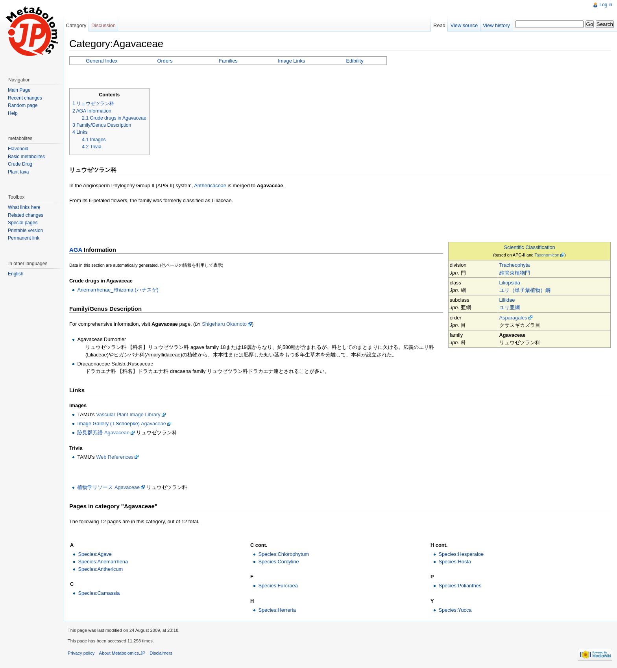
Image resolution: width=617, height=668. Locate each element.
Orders (165, 61)
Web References (114, 457)
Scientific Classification (529, 247)
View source (464, 25)
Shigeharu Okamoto (224, 324)
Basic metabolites (26, 156)
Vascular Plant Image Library (128, 414)
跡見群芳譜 (90, 432)
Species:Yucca (454, 610)
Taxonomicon (547, 255)
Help (13, 113)
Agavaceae (153, 423)
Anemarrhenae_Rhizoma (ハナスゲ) (117, 290)
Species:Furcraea (277, 586)
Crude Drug (20, 164)
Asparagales (513, 318)
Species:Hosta (454, 562)
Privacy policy (81, 653)
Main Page (19, 90)
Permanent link (23, 238)
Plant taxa (18, 172)
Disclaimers (161, 653)
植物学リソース (95, 487)
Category (76, 25)
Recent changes (25, 98)
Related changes (25, 215)
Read (439, 25)
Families (228, 61)
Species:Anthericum (100, 569)
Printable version (25, 230)
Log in (605, 4)
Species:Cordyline (278, 562)
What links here (24, 207)
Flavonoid (18, 148)
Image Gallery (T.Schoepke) (108, 423)
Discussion (103, 25)
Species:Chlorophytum (283, 554)
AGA (75, 249)
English (15, 274)
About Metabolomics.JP (122, 653)
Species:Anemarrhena (103, 562)
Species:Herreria (277, 610)
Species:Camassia (99, 593)
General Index (101, 61)
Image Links (291, 61)
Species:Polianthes (459, 586)
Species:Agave (94, 554)
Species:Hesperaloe (461, 554)
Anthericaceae (210, 185)
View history (496, 25)
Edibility (354, 61)
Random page (22, 105)
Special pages (22, 222)
